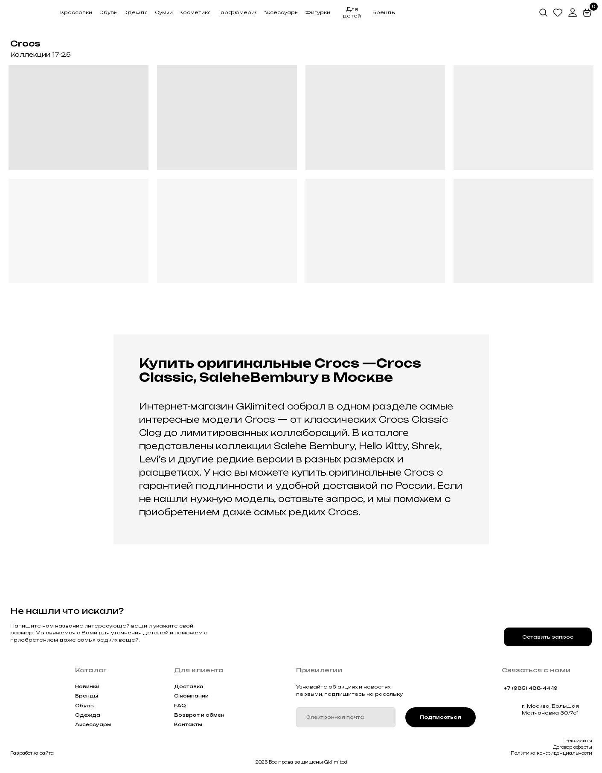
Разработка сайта (32, 753)
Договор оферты (572, 747)
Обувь (84, 706)
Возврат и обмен (199, 715)
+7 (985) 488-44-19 (531, 688)
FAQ (180, 706)
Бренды (86, 696)
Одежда (87, 715)
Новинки (87, 686)
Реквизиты (578, 740)
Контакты (188, 724)
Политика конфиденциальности (551, 753)
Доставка (189, 686)
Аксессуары (93, 724)
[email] (346, 717)
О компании (191, 696)
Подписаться (440, 717)
